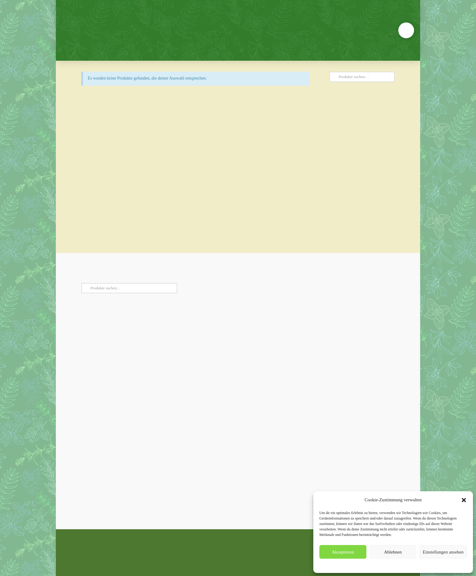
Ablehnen (393, 552)
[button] (464, 500)
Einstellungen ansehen (443, 552)
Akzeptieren (343, 552)
